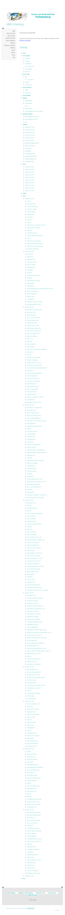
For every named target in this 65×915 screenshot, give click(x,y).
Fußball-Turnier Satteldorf (32, 465)
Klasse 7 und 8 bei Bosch (32, 824)
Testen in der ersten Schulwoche (34, 549)
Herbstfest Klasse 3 (31, 869)
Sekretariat (27, 63)
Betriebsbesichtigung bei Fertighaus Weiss (36, 541)
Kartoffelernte (30, 578)
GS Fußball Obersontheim (32, 208)
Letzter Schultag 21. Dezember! (33, 557)
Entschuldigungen (30, 729)
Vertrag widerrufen (30, 910)
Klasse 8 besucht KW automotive (34, 359)
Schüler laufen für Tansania (32, 711)
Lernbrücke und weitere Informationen (35, 600)
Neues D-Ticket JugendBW (32, 391)
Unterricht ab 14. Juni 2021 (32, 605)
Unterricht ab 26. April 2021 (33, 613)
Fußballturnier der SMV (32, 324)
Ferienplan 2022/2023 (30, 142)
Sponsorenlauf (30, 444)
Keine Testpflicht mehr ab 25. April (34, 539)
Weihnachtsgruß (30, 285)
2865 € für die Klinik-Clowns (33, 414)
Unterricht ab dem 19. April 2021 (34, 615)
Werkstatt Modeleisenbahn (32, 742)
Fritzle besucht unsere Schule (33, 380)
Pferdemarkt (29, 232)
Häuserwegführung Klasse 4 (33, 766)
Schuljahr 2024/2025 (29, 171)
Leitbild (26, 92)
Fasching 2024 (30, 354)
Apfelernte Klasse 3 (31, 867)
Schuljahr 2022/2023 (29, 406)
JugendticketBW (30, 478)
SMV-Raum (29, 512)
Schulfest (29, 203)
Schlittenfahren (30, 854)
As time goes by (30, 68)
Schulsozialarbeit (28, 70)
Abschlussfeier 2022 (31, 504)
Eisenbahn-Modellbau (31, 838)
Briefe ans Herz (30, 340)
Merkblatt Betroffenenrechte (31, 158)
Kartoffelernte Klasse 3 (31, 396)
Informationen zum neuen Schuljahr (34, 303)
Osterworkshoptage (31, 213)
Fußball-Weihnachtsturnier (32, 856)
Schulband (27, 84)
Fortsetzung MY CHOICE (32, 393)
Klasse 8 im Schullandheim (32, 293)
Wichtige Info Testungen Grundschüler (35, 608)
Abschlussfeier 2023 (31, 412)
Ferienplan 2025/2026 (30, 134)
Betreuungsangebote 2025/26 (31, 121)
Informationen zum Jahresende (33, 486)
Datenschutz (13, 910)
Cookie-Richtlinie (19, 910)
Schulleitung (27, 60)
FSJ (27, 108)
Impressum (8, 910)
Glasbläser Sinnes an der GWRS (34, 806)
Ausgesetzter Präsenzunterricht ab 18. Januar (36, 650)
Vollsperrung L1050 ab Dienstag (33, 242)
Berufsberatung (28, 110)
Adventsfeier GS (30, 372)
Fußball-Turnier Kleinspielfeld (33, 716)
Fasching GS (29, 274)
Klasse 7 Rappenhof (31, 346)
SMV (26, 78)
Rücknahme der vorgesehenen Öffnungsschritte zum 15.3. (39, 634)
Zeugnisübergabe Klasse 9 (32, 671)
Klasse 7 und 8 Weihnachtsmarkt (34, 488)
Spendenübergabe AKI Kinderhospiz (34, 245)
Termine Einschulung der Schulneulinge (35, 499)
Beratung (12, 45)
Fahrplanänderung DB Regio (33, 250)
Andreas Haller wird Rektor (32, 745)
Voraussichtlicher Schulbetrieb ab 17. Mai (35, 610)
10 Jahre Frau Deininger (32, 211)
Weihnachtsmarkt (30, 287)
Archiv (13, 57)
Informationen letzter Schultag (33, 676)
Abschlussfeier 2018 (31, 758)
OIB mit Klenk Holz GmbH (32, 777)
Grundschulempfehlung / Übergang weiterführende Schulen (40, 290)
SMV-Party (29, 356)
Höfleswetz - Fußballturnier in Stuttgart (35, 399)
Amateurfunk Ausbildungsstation (34, 817)
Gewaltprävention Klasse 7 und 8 (34, 364)
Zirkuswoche (29, 221)
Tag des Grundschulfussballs (33, 772)
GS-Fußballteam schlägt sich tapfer (34, 801)
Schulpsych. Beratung (29, 163)
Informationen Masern (31, 684)
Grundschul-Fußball (31, 436)
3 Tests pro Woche (31, 581)
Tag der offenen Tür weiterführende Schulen (36, 227)
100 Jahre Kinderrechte (32, 295)
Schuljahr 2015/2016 (29, 192)
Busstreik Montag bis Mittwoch (33, 586)
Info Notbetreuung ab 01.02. (33, 647)
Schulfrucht (29, 721)
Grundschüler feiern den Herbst (34, 563)
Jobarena (29, 240)
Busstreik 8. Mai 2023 (31, 449)
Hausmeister (27, 73)
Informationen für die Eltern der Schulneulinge (37, 351)
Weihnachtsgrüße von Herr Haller (34, 862)
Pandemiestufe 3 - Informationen (34, 666)
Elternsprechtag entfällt (32, 642)
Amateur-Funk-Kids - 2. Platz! (33, 327)
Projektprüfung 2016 (31, 864)
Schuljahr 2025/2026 (29, 168)
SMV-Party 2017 (30, 827)
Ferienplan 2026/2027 (30, 131)
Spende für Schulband (31, 756)
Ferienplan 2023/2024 (30, 139)
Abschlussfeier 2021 (31, 597)
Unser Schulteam (11, 35)
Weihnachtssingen (31, 552)
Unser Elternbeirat (10, 42)
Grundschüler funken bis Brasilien (34, 526)
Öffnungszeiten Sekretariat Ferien (34, 417)
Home (13, 33)
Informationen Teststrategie (33, 618)
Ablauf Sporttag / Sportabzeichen (34, 330)
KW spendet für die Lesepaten (33, 277)
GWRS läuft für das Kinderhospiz (34, 814)
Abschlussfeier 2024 (31, 314)
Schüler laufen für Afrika (32, 761)
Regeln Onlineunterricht (30, 147)
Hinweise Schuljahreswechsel (33, 705)
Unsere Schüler (11, 37)
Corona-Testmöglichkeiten (32, 629)
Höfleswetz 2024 (30, 298)
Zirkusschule (29, 531)
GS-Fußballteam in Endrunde (33, 830)
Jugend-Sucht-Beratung (32, 338)
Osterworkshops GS (31, 269)
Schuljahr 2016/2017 (29, 190)
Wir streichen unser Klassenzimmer (34, 367)
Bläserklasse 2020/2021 (32, 663)
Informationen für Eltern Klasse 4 (34, 660)
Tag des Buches (30, 764)
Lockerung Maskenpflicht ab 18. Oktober (35, 568)
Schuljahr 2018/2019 (29, 184)
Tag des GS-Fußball (31, 719)
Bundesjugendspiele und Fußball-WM (35, 769)
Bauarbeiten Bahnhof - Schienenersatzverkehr (37, 454)
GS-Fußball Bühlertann (31, 700)
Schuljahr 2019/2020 (29, 182)
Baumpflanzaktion (30, 216)
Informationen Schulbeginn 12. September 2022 (37, 496)
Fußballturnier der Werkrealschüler (34, 428)
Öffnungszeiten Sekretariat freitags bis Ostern (36, 631)
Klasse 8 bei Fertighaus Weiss (33, 335)
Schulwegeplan (28, 153)
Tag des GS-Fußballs (31, 520)
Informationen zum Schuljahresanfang (35, 248)
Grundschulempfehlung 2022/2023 (34, 481)
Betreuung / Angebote (9, 47)
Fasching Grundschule (31, 473)
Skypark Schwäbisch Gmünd (33, 573)
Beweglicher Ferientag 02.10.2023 (34, 404)
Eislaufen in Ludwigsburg (32, 362)
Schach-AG (29, 732)
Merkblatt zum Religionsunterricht (32, 145)
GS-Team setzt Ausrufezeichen (33, 822)
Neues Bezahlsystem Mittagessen (34, 420)
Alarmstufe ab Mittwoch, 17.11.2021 (34, 560)
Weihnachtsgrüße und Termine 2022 (35, 555)
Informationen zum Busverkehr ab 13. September (37, 592)
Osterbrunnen (30, 219)
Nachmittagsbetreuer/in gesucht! (34, 690)
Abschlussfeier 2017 (31, 819)
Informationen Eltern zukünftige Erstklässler (36, 679)
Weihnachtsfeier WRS (31, 790)
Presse (13, 52)
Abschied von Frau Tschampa (33, 737)
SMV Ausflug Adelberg (31, 470)
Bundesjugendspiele (31, 425)
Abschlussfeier (30, 256)
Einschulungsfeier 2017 (32, 809)
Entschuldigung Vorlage (30, 155)
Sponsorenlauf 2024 (31, 317)
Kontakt (13, 54)
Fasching (28, 224)
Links (14, 59)
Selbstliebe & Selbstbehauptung (34, 446)
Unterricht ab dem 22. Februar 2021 (34, 637)
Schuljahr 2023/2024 (29, 174)
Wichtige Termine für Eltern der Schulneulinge (36, 639)
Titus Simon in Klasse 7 (32, 682)
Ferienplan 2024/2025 (30, 137)
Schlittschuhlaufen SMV (32, 735)
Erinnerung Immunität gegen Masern (34, 623)
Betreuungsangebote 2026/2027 (32, 118)
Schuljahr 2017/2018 (29, 187)
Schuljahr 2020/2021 (29, 179)
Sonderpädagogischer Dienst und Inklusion (34, 113)
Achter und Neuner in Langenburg (34, 832)
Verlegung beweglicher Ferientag (34, 306)
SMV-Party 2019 (30, 727)
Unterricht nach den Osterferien (33, 621)
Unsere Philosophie (10, 40)
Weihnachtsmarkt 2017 (32, 793)
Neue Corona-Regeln (31, 533)
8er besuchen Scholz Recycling (33, 383)
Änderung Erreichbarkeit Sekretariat (34, 375)
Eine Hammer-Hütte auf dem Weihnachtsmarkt (37, 369)
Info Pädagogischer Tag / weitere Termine (36, 687)
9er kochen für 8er (31, 774)
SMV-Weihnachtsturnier (32, 235)
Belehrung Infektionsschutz (30, 160)
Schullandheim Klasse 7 (32, 385)
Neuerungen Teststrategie (32, 602)
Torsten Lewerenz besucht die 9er (34, 843)
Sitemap (24, 910)
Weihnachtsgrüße (30, 697)
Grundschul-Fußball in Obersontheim (35, 237)
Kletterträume (30, 491)
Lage (26, 123)
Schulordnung (28, 94)
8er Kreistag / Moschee (32, 264)
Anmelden (57, 911)
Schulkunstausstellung (31, 536)
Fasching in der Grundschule (33, 544)
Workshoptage (30, 258)
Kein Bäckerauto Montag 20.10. (33, 565)
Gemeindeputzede (31, 348)
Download (12, 49)
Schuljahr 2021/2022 (29, 176)
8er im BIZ (29, 795)
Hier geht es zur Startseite (24, 42)
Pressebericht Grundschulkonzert (34, 332)
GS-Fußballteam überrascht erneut (34, 840)
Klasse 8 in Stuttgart (31, 266)
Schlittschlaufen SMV (31, 848)
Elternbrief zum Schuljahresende (34, 674)
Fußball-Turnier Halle (31, 724)
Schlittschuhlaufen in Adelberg (33, 229)
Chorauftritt (29, 528)
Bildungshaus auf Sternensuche (33, 875)
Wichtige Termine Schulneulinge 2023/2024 (36, 483)
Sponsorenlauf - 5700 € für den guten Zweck (36, 422)
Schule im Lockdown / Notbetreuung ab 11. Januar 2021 (39, 653)
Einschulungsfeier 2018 (32, 748)
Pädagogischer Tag (31, 261)
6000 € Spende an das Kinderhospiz (34, 515)
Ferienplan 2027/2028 (30, 129)
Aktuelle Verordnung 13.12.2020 (34, 655)
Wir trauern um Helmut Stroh (33, 803)
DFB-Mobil (29, 798)
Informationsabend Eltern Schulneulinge (35, 462)
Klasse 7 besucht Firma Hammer (33, 319)
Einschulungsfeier (30, 301)
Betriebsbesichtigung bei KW (33, 547)
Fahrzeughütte (30, 272)
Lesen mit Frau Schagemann (33, 872)
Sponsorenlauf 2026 (31, 205)
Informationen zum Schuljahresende (34, 311)
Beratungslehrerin (28, 102)
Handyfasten (29, 846)
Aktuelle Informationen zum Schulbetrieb (35, 645)
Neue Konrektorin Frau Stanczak (33, 571)
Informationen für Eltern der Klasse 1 (35, 589)
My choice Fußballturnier (32, 377)
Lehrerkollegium (28, 65)
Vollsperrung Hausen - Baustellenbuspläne (36, 451)
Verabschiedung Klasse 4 (32, 510)
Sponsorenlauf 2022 (31, 518)
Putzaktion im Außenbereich (33, 322)
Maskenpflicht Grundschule (32, 626)
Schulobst (29, 658)
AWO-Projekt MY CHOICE (32, 433)
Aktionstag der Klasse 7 (32, 523)
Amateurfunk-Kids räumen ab (33, 388)
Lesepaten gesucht (31, 438)
